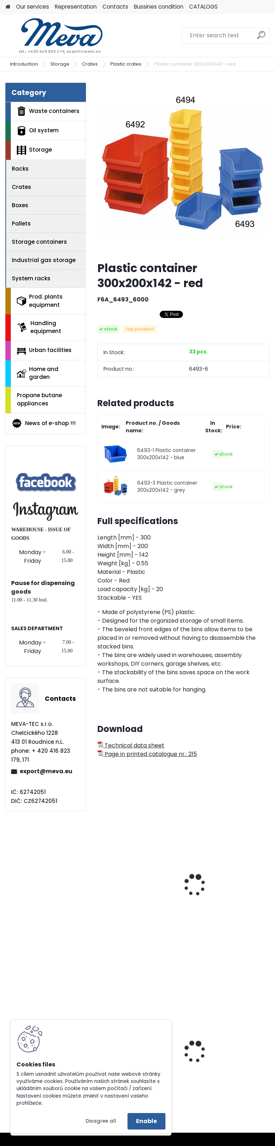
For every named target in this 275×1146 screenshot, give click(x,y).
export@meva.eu (46, 771)
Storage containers (39, 242)
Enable (146, 1121)
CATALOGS (203, 6)
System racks (31, 278)
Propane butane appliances (39, 399)
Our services (32, 6)
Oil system (38, 130)
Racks (20, 168)
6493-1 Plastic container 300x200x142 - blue (166, 454)
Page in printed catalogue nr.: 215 (147, 754)
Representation (76, 6)
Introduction (24, 64)
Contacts (115, 6)
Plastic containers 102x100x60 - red (128, 891)
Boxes (20, 205)
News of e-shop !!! (43, 423)
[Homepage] (7, 7)
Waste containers (48, 111)
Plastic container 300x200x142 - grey (218, 1064)
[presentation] (100, 877)
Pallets (21, 223)
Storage (59, 64)
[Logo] (54, 35)
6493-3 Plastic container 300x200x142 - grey (167, 487)
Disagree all (101, 1121)
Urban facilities (44, 350)
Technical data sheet (130, 745)
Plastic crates (125, 64)
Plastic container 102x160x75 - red (215, 891)
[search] (261, 38)
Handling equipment (39, 327)
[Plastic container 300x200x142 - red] (183, 169)
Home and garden (37, 373)
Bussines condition (158, 6)
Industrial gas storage (44, 260)
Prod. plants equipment (40, 301)
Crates (90, 64)
